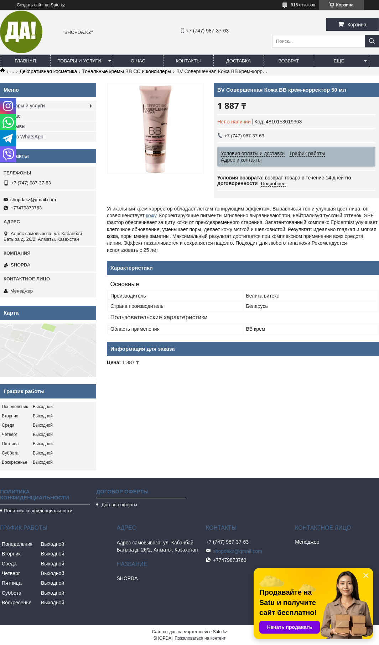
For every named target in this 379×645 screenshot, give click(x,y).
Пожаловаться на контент (200, 638)
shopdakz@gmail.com (33, 199)
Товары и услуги (79, 61)
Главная (25, 61)
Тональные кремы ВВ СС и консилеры (126, 71)
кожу (151, 215)
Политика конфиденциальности (38, 510)
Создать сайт (30, 4)
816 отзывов (303, 4)
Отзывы (16, 126)
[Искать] (372, 41)
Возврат (288, 61)
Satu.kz (220, 631)
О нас (138, 61)
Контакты (188, 61)
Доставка (238, 61)
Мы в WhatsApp (25, 136)
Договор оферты (118, 504)
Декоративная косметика (48, 71)
